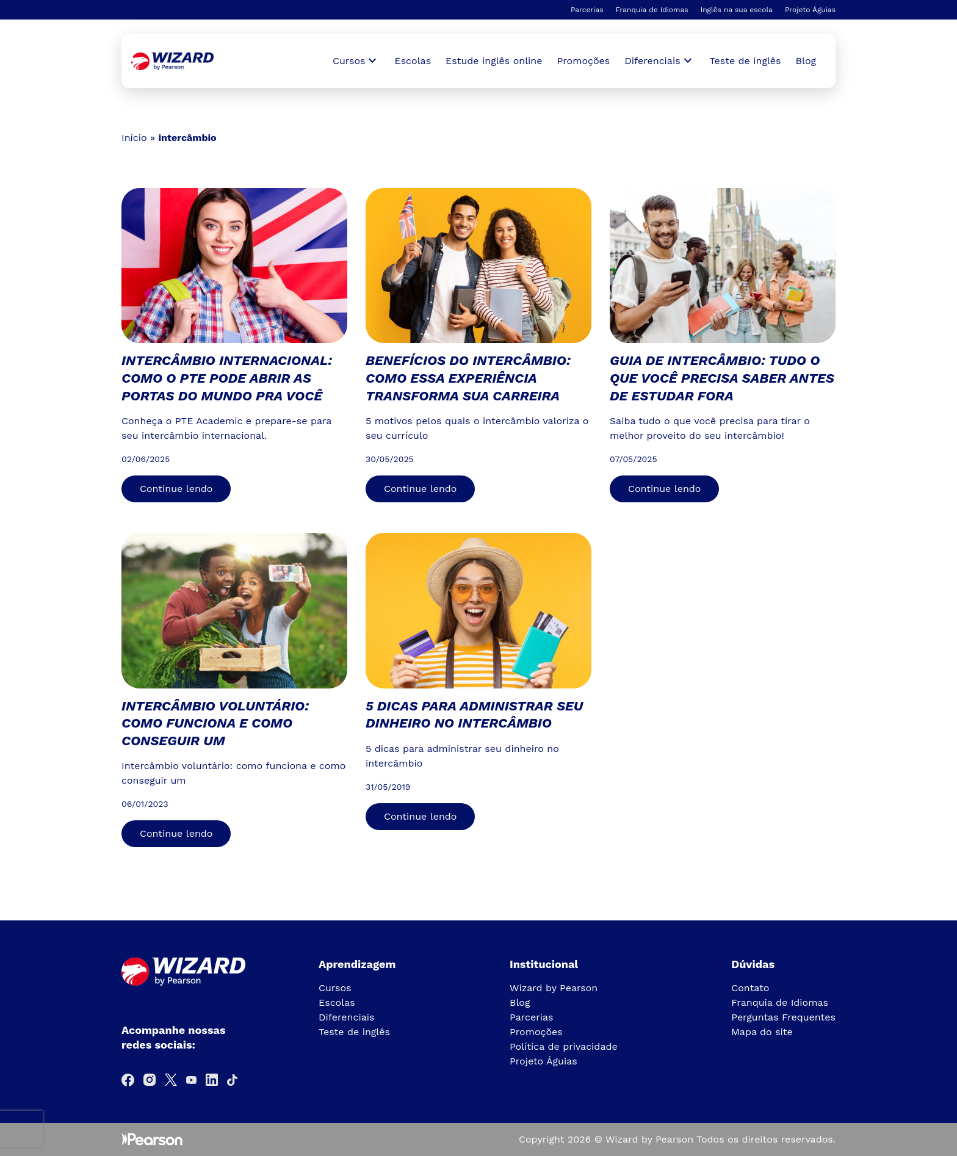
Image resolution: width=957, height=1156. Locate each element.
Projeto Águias (810, 9)
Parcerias (587, 9)
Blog (806, 61)
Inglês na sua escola (737, 9)
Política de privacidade (564, 1046)
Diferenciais (346, 1017)
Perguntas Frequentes (783, 1017)
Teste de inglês (745, 61)
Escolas (412, 61)
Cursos (335, 988)
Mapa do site (762, 1032)
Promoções (583, 61)
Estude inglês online (494, 61)
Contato (750, 988)
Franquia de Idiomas (652, 9)
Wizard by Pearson (554, 988)
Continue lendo (176, 488)
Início (134, 137)
